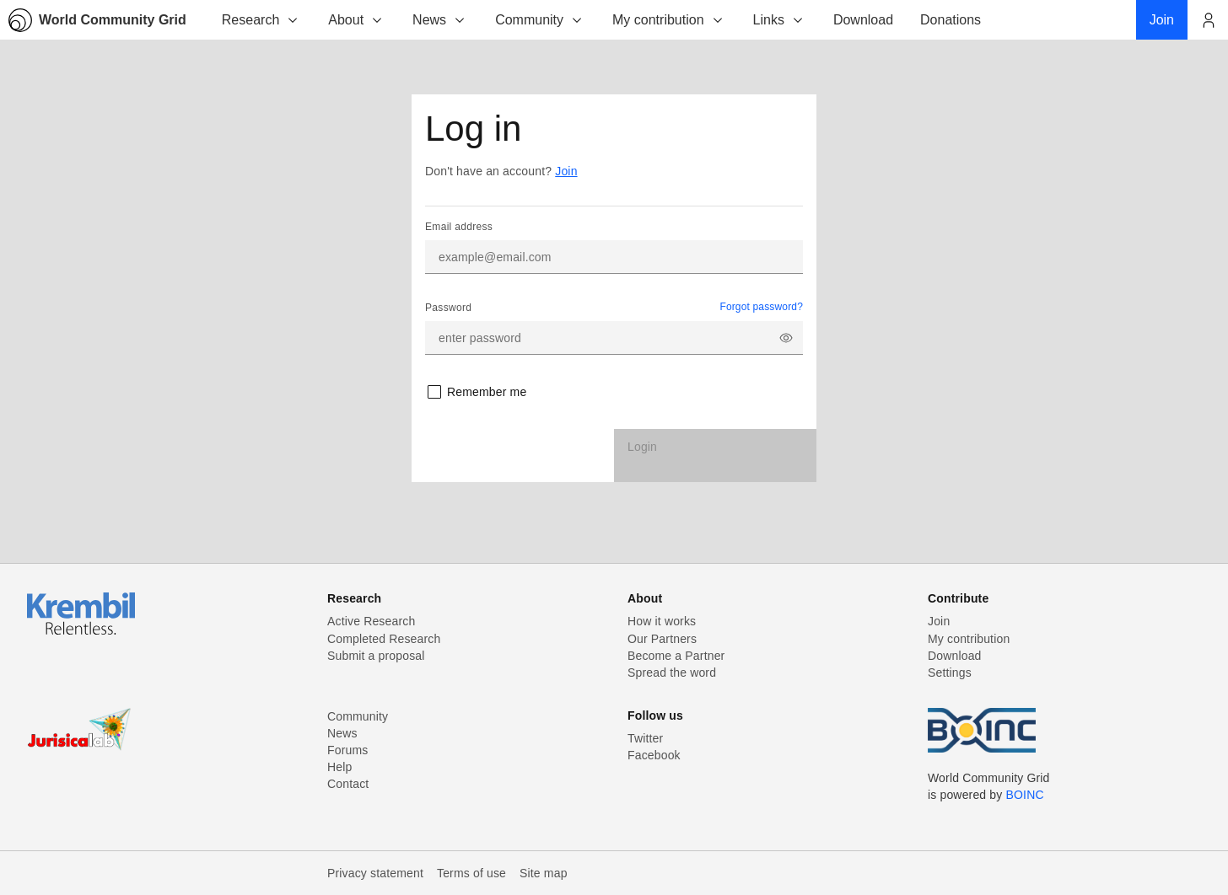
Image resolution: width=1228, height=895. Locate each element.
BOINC (1025, 794)
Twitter (645, 738)
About (356, 20)
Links (779, 20)
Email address (459, 227)
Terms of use (471, 873)
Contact (348, 783)
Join (566, 171)
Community (539, 20)
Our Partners (662, 639)
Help (339, 767)
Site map (544, 873)
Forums (347, 750)
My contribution (668, 20)
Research (260, 20)
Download (955, 655)
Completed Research (383, 639)
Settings (950, 672)
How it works (661, 621)
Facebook (654, 755)
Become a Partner (675, 655)
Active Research (371, 621)
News (439, 20)
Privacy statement (375, 873)
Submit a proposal (376, 655)
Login (642, 446)
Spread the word (671, 672)
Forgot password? (761, 307)
